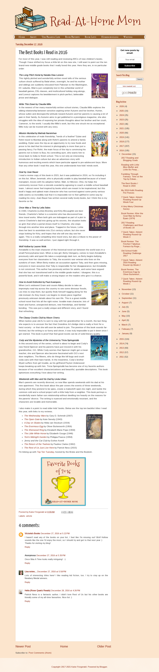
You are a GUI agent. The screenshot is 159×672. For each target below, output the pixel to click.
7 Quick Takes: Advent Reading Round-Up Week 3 (131, 234)
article (29, 516)
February (126, 329)
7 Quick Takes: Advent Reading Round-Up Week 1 (131, 281)
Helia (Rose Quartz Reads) (37, 590)
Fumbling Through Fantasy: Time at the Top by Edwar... (132, 176)
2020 (121, 133)
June (124, 311)
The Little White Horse (35, 433)
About (33, 37)
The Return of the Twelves (37, 444)
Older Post (104, 646)
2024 (121, 115)
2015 (121, 339)
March (125, 325)
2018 (121, 141)
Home (22, 37)
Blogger (103, 667)
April (124, 320)
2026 (121, 106)
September (127, 298)
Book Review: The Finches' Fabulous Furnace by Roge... (131, 244)
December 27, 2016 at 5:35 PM (51, 555)
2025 (121, 111)
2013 (121, 348)
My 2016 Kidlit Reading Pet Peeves (132, 191)
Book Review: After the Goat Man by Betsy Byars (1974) (132, 216)
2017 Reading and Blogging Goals (129, 159)
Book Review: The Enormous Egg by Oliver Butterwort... (131, 272)
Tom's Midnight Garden (35, 437)
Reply (27, 547)
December (127, 154)
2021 (121, 128)
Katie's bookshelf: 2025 (129, 86)
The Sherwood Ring (34, 430)
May (124, 316)
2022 (121, 124)
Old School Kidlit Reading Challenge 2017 (131, 253)
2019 (121, 137)
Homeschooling (109, 37)
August (125, 302)
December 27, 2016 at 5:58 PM (51, 571)
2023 (121, 119)
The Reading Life (51, 37)
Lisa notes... (31, 571)
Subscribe (129, 66)
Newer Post (23, 646)
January (126, 333)
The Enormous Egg (33, 426)
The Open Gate (32, 419)
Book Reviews (72, 37)
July (124, 307)
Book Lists (90, 37)
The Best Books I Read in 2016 (129, 184)
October (126, 294)
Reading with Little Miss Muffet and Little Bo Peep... (130, 167)
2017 (121, 146)
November (127, 289)
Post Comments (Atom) (40, 653)
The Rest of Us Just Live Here (39, 447)
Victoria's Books (32, 533)
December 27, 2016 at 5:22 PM (55, 533)
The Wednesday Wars (35, 415)
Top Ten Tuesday (45, 452)
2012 (121, 352)
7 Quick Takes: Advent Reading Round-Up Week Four (131, 199)
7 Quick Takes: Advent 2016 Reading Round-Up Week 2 (131, 262)
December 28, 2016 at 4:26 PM (65, 590)
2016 (121, 150)
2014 (121, 343)
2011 (121, 357)
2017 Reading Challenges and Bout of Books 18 (132, 225)
